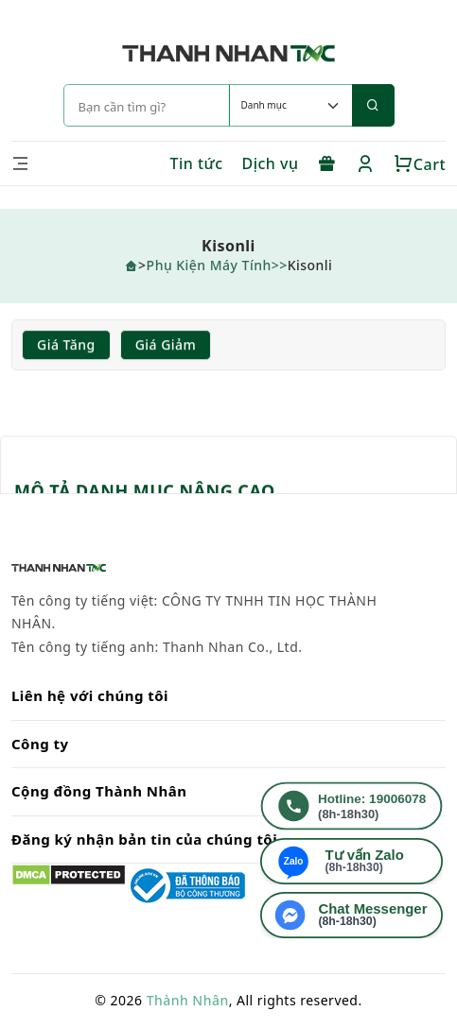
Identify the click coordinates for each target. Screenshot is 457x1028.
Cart (420, 164)
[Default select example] (290, 105)
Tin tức (195, 163)
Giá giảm (166, 344)
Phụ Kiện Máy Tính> (213, 265)
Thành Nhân (188, 1000)
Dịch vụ (270, 163)
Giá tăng (66, 344)
